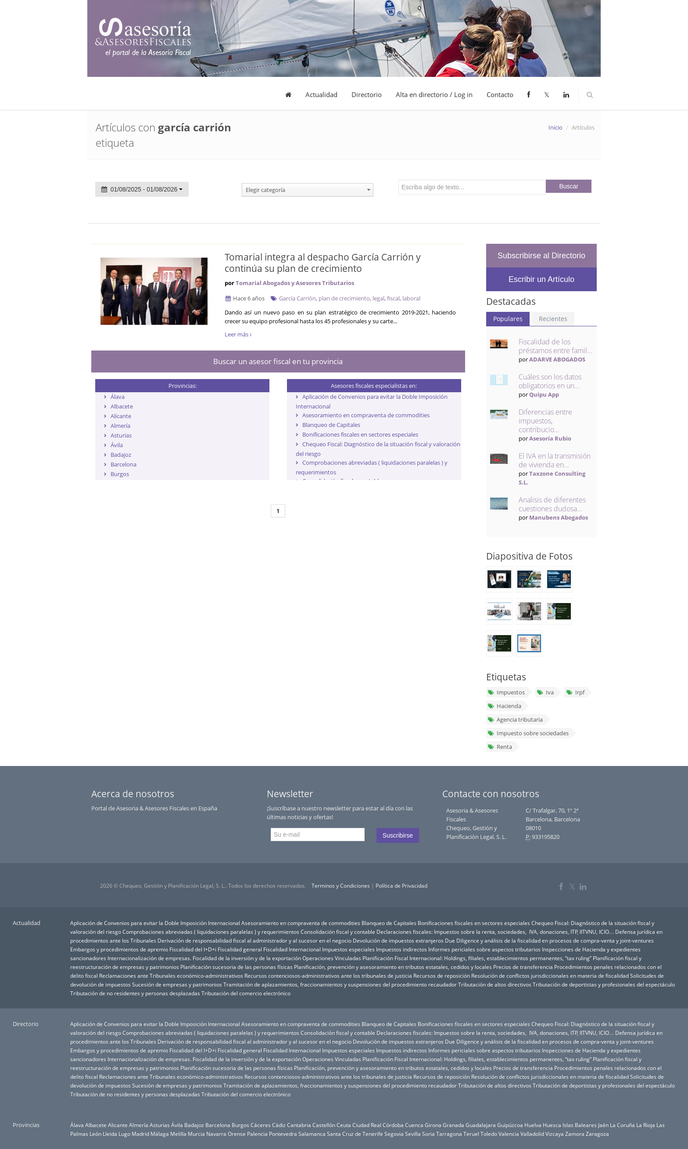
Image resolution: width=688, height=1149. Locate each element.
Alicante (121, 416)
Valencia (508, 1133)
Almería (120, 426)
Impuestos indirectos (401, 949)
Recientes (553, 318)
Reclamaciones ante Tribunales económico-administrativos (171, 975)
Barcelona (123, 464)
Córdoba (393, 1124)
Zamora (574, 1133)
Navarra (216, 1133)
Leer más (238, 334)
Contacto (500, 94)
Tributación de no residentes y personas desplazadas (135, 993)
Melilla (178, 1133)
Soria (428, 1133)
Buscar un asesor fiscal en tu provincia (278, 361)
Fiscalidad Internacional (292, 949)
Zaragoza (597, 1133)
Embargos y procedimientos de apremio (119, 949)
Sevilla (413, 1133)
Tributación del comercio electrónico (245, 993)
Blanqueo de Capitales (331, 425)
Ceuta (344, 1124)
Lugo (124, 1133)
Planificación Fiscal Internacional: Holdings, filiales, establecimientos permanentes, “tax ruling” (476, 957)
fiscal (393, 298)
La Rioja (645, 1124)
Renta (499, 747)
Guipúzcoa (510, 1124)
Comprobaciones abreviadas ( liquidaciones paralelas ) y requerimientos (210, 931)
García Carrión (297, 298)
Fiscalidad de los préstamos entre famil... (555, 346)
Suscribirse (398, 835)
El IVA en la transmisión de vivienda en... (555, 460)
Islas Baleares (580, 1124)
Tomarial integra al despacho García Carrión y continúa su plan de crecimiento (323, 263)
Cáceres (261, 1124)
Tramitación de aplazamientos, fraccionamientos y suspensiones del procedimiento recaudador (340, 984)
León (95, 1133)
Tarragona (449, 1133)
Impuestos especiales (348, 949)
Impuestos (506, 692)
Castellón (323, 1124)
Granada (453, 1124)
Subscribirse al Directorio (541, 255)
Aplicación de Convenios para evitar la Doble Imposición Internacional (155, 922)
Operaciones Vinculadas (331, 957)
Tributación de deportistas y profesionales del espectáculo (604, 984)
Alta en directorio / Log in (434, 94)
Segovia (394, 1133)
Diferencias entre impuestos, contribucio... (545, 420)
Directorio (366, 94)
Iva (545, 692)
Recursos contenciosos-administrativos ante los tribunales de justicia (328, 975)
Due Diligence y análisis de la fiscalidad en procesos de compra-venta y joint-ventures (549, 940)
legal (378, 298)
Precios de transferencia (523, 966)
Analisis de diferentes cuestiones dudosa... (552, 504)
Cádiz (279, 1124)
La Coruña (622, 1124)
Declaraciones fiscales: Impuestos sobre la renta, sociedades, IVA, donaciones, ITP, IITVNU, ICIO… (495, 931)
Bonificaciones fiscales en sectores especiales (360, 434)
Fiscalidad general (240, 949)
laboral (411, 298)
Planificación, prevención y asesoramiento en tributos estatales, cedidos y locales (393, 966)
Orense (237, 1133)
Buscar (568, 186)
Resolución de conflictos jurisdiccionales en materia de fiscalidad (550, 975)
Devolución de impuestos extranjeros (398, 940)
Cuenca (414, 1124)
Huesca (552, 1124)
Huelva (532, 1124)
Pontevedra (283, 1133)
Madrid (140, 1133)
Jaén (603, 1124)
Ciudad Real (366, 1124)
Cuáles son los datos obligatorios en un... (550, 381)
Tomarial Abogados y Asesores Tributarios (295, 283)
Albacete (122, 406)
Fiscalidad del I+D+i (192, 949)
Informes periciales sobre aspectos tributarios (484, 949)
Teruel (471, 1133)
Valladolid (532, 1133)
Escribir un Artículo (541, 279)
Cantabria (299, 1124)
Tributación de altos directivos (494, 984)
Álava (118, 397)
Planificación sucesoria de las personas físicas (236, 966)
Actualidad (321, 94)
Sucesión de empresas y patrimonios (177, 984)
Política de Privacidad (401, 885)
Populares (508, 318)
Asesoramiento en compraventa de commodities (366, 415)
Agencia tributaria (515, 719)
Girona (433, 1124)
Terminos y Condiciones (341, 885)
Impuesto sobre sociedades (528, 733)
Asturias (121, 435)
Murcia (196, 1133)
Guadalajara (481, 1124)
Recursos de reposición (441, 975)
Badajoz (121, 455)
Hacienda (504, 706)
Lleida (110, 1133)
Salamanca (312, 1133)
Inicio (555, 127)
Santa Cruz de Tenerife (355, 1133)
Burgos (120, 474)
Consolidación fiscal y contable (338, 931)
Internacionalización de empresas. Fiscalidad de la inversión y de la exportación (204, 957)
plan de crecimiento (344, 298)
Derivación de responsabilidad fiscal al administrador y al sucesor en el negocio (254, 940)
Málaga (159, 1133)
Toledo (488, 1133)
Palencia (257, 1133)
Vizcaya (554, 1133)
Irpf (575, 692)
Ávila (117, 445)
